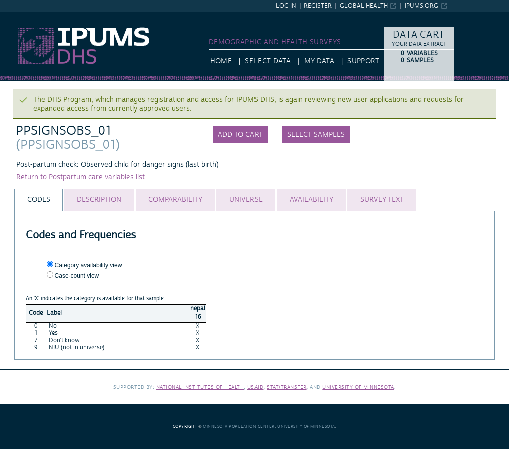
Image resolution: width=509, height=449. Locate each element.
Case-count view (77, 275)
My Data (319, 61)
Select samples (316, 134)
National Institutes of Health (200, 387)
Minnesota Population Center (239, 426)
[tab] (38, 200)
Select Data (268, 61)
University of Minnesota (358, 387)
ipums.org (421, 6)
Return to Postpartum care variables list (80, 177)
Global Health (364, 6)
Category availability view (88, 265)
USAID (255, 387)
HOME (221, 61)
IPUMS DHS (19, 16)
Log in (286, 6)
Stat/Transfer (286, 387)
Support (363, 61)
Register (318, 6)
